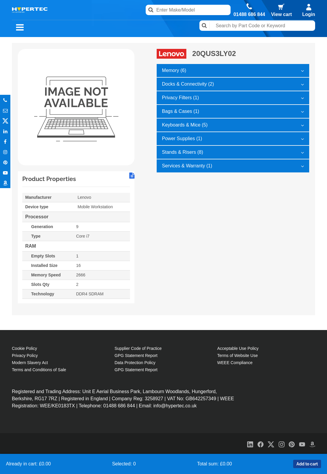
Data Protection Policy (135, 362)
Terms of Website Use (237, 355)
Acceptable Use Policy (237, 348)
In (5, 131)
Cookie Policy (24, 348)
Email (5, 110)
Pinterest (5, 162)
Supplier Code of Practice (138, 348)
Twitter (5, 121)
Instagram (5, 152)
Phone (5, 100)
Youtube (5, 172)
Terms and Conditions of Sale (39, 369)
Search (204, 25)
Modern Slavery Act (30, 362)
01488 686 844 (249, 14)
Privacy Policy (25, 355)
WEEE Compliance (235, 362)
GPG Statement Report (136, 355)
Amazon (5, 183)
